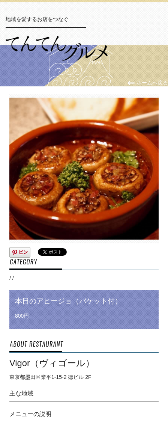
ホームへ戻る (147, 83)
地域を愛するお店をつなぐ (37, 19)
